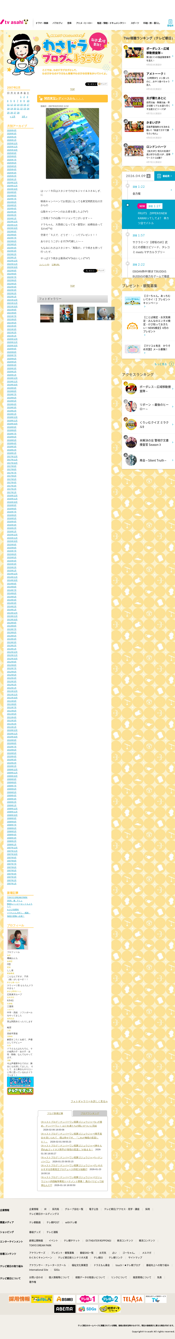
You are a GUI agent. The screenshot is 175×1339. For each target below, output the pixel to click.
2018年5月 (11, 440)
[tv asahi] (15, 23)
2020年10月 (12, 346)
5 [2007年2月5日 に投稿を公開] (11, 101)
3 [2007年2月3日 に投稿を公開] (27, 97)
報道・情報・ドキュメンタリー (111, 23)
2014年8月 (11, 587)
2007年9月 (11, 858)
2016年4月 (11, 521)
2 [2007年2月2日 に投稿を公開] (24, 97)
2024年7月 (11, 199)
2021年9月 (11, 310)
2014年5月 (11, 597)
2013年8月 (11, 626)
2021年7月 (11, 316)
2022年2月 (11, 293)
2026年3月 (11, 133)
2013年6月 (11, 632)
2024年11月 (12, 186)
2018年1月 (11, 453)
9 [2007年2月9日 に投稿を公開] (24, 101)
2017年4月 (11, 482)
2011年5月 (11, 714)
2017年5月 (11, 479)
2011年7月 (11, 707)
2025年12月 (12, 143)
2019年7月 (11, 394)
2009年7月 (11, 786)
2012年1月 (11, 688)
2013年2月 (11, 645)
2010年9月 (11, 740)
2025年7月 (11, 160)
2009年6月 (11, 789)
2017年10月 (12, 463)
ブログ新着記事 (55, 1113)
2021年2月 (11, 332)
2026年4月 (11, 130)
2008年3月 (11, 838)
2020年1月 (11, 375)
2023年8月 (11, 235)
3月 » (24, 116)
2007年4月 (11, 874)
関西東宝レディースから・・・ (64, 98)
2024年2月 (11, 215)
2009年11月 (12, 773)
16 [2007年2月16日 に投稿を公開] (25, 104)
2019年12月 (12, 378)
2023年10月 (12, 228)
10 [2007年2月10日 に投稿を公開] (28, 101)
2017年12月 (12, 456)
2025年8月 (11, 156)
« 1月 (12, 116)
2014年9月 (11, 584)
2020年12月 (12, 339)
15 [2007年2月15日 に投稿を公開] (21, 104)
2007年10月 (12, 854)
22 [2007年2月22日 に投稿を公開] (21, 108)
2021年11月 (12, 303)
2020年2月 (11, 372)
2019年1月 (11, 414)
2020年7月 (11, 355)
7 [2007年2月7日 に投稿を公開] (17, 101)
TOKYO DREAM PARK (17, 897)
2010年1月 (11, 766)
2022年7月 (11, 277)
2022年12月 (12, 261)
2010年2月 (11, 763)
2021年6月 (11, 319)
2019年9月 (11, 388)
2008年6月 (11, 828)
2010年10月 (12, 737)
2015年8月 (11, 548)
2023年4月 (11, 248)
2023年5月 (11, 244)
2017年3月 (11, 486)
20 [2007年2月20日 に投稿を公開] (15, 108)
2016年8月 (11, 509)
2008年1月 (11, 844)
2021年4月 (11, 326)
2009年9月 (11, 779)
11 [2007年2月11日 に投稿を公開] (8, 104)
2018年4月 (11, 443)
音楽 (69, 23)
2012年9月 (11, 662)
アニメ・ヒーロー (84, 23)
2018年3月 (11, 447)
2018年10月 (12, 424)
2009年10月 (12, 776)
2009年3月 (11, 799)
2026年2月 (11, 137)
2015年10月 (12, 541)
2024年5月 (11, 205)
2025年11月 (12, 147)
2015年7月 (11, 551)
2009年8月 (11, 782)
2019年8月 (11, 391)
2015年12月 (12, 535)
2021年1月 (11, 336)
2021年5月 (11, 323)
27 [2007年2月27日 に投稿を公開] (15, 112)
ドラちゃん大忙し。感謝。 (18, 913)
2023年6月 (11, 241)
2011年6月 (11, 711)
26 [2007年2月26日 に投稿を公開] (11, 112)
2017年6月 (11, 476)
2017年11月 (12, 460)
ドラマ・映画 (42, 23)
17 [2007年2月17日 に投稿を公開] (28, 104)
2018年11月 (12, 421)
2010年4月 (11, 756)
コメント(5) (44, 265)
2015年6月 (11, 554)
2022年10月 (12, 267)
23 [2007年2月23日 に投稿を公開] (25, 108)
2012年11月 (12, 655)
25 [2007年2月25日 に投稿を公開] (8, 112)
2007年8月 (11, 861)
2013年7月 (11, 629)
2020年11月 (12, 342)
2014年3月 (11, 603)
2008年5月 (11, 831)
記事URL (56, 265)
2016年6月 (11, 515)
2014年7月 (11, 590)
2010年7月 (11, 747)
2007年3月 (11, 877)
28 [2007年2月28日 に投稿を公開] (18, 112)
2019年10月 (12, 385)
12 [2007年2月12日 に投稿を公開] (11, 104)
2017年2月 (11, 489)
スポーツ (135, 23)
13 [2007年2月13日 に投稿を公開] (15, 104)
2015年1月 (11, 570)
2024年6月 (11, 202)
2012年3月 (11, 681)
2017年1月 (11, 492)
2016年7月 (11, 512)
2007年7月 (11, 864)
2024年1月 (11, 218)
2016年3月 (11, 525)
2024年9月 (11, 192)
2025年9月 (11, 153)
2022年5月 (11, 284)
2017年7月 (11, 473)
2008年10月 (12, 815)
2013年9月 (11, 623)
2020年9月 (11, 349)
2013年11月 (12, 616)
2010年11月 (12, 734)
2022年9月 (11, 271)
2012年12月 (12, 652)
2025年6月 (11, 163)
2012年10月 (12, 659)
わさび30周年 (13, 910)
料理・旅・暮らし (151, 23)
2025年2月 (11, 176)
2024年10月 (12, 189)
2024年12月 (12, 182)
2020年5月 (11, 362)
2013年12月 (12, 613)
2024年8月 (11, 196)
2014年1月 (11, 610)
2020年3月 (11, 368)
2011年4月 (11, 717)
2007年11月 (12, 851)
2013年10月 (12, 619)
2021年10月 (12, 306)
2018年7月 (11, 434)
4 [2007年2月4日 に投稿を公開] (7, 101)
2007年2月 (11, 880)
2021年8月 (11, 313)
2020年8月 (11, 352)
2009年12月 (12, 769)
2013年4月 (11, 639)
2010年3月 (11, 760)
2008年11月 (12, 812)
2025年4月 (11, 169)
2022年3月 (11, 290)
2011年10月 (12, 698)
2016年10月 (12, 502)
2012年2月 (11, 685)
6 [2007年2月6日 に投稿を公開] (14, 101)
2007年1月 (11, 884)
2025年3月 (11, 173)
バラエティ (57, 23)
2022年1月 (11, 297)
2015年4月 (11, 561)
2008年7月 (11, 825)
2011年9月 (11, 701)
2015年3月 (11, 564)
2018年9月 (11, 427)
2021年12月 (12, 300)
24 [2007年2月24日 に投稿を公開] (28, 108)
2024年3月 (11, 212)
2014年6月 (11, 593)
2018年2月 (11, 450)
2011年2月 (11, 724)
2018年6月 (11, 437)
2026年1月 (11, 140)
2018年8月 (11, 430)
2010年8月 (11, 743)
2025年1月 (11, 179)
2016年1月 (11, 531)
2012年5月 (11, 675)
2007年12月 (12, 848)
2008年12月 (12, 809)
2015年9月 (11, 544)
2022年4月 (11, 287)
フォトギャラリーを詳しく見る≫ (89, 1101)
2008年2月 (11, 841)
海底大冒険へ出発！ (16, 916)
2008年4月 (11, 835)
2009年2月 (11, 802)
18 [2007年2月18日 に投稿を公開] (8, 108)
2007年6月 (11, 867)
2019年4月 (11, 404)
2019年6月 (11, 398)
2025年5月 (11, 166)
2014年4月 (11, 600)
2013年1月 (11, 649)
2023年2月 (11, 254)
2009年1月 (11, 805)
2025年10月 (12, 150)
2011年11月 (12, 694)
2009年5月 (11, 792)
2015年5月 (11, 557)
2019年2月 (11, 411)
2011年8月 (11, 704)
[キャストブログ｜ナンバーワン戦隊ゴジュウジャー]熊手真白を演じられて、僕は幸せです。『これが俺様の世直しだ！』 (71, 1137)
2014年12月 (12, 574)
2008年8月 (11, 822)
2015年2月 (11, 567)
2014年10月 (12, 580)
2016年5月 (11, 518)
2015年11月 (12, 538)
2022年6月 (11, 280)
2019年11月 (12, 381)
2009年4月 (11, 795)
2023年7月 (11, 238)
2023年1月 (11, 257)
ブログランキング (90, 1113)
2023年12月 (12, 222)
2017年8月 (11, 469)
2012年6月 (11, 672)
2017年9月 (11, 466)
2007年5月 (11, 870)
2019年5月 (11, 401)
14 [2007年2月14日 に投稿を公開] (18, 104)
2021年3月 (11, 329)
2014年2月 (11, 606)
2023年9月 (11, 231)
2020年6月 (11, 359)
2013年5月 (11, 636)
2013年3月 (11, 642)
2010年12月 (12, 730)
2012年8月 (11, 665)
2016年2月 (11, 528)
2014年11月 (12, 577)
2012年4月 (11, 678)
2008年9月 (11, 818)
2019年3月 (11, 407)
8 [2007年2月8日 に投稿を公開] (20, 101)
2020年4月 (11, 365)
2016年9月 (11, 505)
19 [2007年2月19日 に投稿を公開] (11, 108)
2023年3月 (11, 251)
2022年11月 (12, 264)
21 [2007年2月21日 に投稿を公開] (18, 108)
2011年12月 (12, 691)
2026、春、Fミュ (14, 901)
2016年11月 (12, 499)
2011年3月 (11, 720)
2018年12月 (12, 417)
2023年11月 (12, 225)
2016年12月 (12, 495)
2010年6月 (11, 750)
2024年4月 (11, 208)
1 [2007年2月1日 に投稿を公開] (20, 97)
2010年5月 (11, 753)
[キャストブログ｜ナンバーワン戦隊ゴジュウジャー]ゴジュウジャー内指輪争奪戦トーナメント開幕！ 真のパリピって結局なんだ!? (72, 1181)
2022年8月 (11, 274)
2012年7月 (11, 668)
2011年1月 (11, 727)
